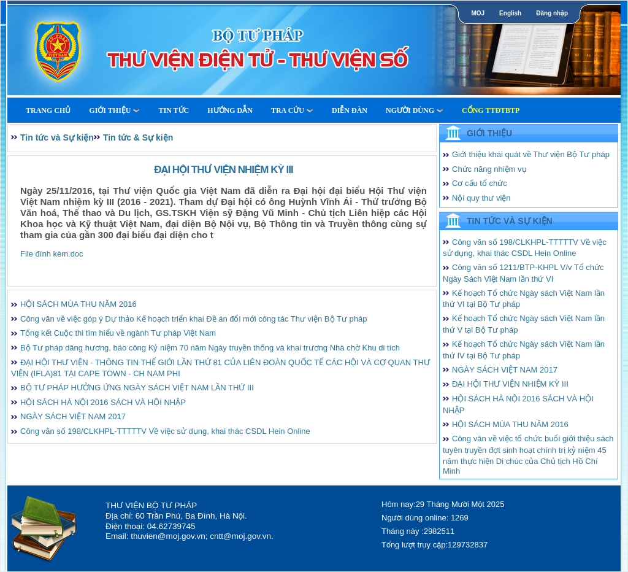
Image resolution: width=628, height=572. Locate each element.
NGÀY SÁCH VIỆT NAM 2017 (73, 416)
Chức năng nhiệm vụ (489, 169)
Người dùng (414, 110)
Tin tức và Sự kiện (57, 137)
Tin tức (173, 110)
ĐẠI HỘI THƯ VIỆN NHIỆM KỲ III (510, 383)
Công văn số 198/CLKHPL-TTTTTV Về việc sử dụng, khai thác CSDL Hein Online (165, 431)
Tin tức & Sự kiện (138, 137)
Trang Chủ (48, 110)
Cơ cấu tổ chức (479, 183)
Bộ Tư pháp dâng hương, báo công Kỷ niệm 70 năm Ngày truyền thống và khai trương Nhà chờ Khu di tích (210, 347)
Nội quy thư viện (481, 198)
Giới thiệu (114, 110)
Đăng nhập (552, 13)
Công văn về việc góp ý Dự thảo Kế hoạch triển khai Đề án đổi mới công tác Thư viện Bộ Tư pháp (193, 318)
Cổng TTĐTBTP (490, 110)
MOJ (477, 13)
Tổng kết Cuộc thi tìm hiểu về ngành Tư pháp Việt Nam (118, 333)
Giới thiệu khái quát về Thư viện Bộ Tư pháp (531, 154)
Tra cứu (292, 110)
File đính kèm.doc (51, 253)
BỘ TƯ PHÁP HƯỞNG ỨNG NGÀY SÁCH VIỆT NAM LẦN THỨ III (137, 387)
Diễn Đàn (349, 110)
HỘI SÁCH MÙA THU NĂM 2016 (78, 304)
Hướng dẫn (230, 110)
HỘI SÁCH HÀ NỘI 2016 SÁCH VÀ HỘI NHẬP (103, 402)
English (510, 13)
